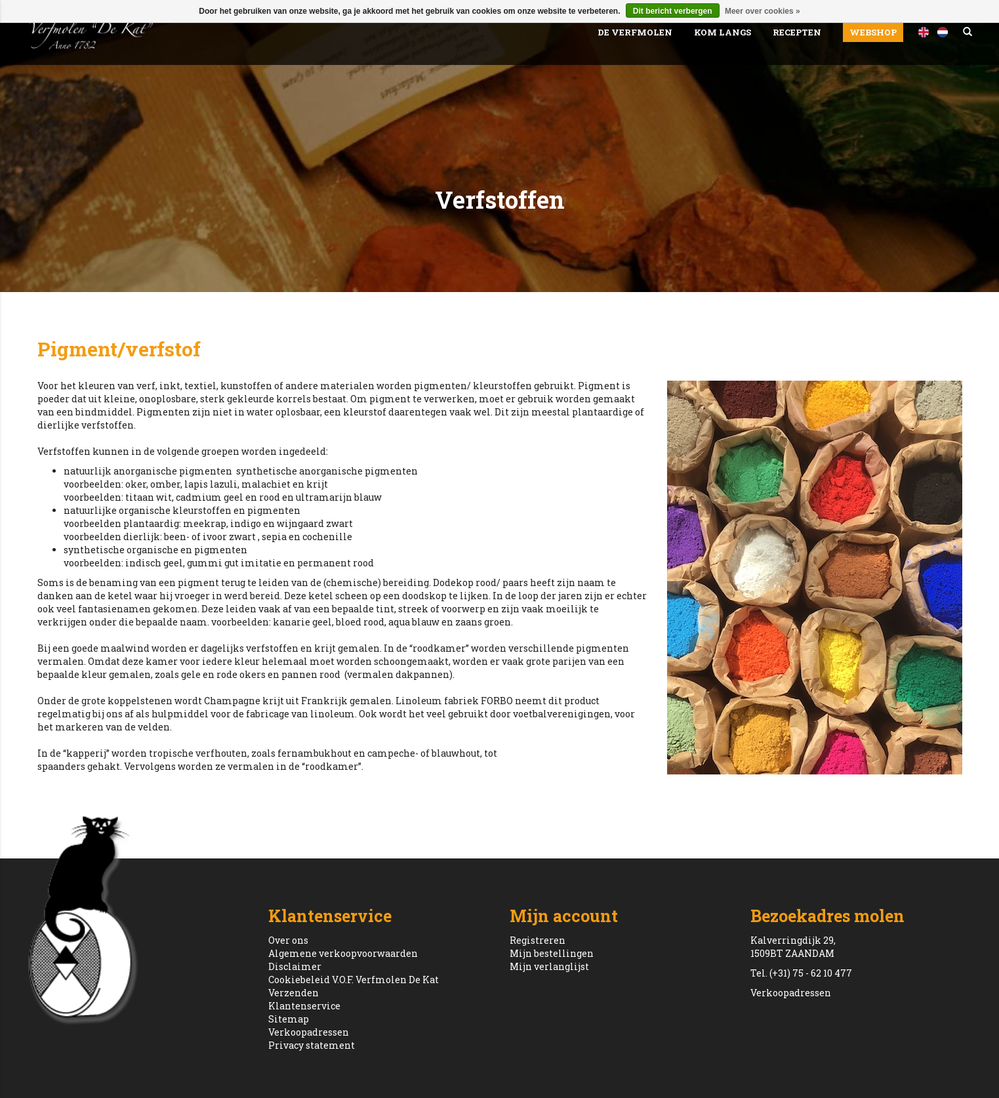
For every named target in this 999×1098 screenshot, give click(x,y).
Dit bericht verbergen (672, 11)
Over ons (288, 940)
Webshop (873, 32)
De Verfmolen (635, 32)
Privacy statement (311, 1045)
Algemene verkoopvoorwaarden (343, 953)
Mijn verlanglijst (549, 966)
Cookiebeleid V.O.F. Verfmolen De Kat (353, 979)
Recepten (797, 32)
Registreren (537, 940)
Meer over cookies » (762, 11)
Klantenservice (304, 1006)
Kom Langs (722, 32)
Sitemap (288, 1019)
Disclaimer (294, 966)
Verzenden (293, 992)
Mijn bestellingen (552, 953)
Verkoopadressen (308, 1032)
